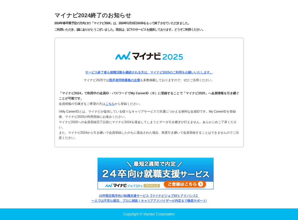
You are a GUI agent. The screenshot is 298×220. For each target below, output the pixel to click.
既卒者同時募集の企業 (124, 80)
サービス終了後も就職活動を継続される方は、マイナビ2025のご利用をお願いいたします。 (149, 72)
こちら (110, 104)
